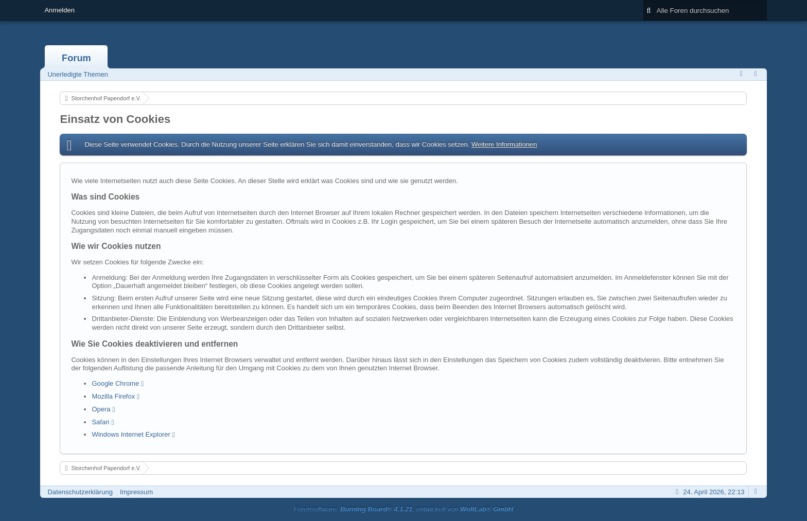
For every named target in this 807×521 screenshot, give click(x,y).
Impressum (136, 492)
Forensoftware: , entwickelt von (403, 509)
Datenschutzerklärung (79, 492)
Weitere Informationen (504, 144)
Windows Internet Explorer (131, 434)
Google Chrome (115, 383)
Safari (100, 422)
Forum (76, 58)
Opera (101, 409)
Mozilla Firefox (113, 396)
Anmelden (59, 10)
